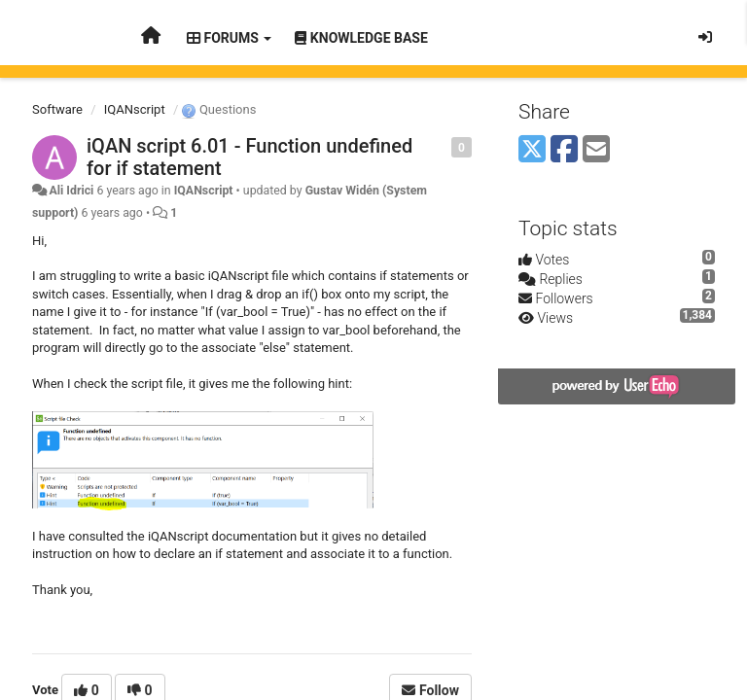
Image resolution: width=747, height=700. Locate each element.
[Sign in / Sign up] (705, 36)
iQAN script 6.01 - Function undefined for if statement (249, 157)
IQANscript (134, 109)
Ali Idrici (71, 190)
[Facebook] (564, 150)
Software (57, 109)
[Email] (596, 150)
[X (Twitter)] (532, 150)
